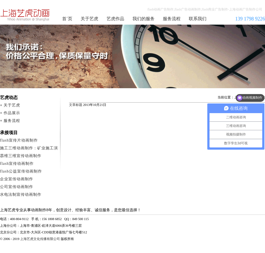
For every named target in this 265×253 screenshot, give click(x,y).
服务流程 (172, 18)
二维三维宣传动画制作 (20, 156)
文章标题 (75, 105)
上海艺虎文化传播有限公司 (40, 239)
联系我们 (197, 18)
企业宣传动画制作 (16, 179)
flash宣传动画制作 (17, 163)
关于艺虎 (89, 18)
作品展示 (12, 113)
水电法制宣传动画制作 (20, 194)
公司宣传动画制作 (16, 187)
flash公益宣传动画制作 (21, 171)
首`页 (67, 18)
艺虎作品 (115, 18)
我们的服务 (143, 18)
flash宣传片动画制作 (19, 140)
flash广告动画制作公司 (25, 15)
